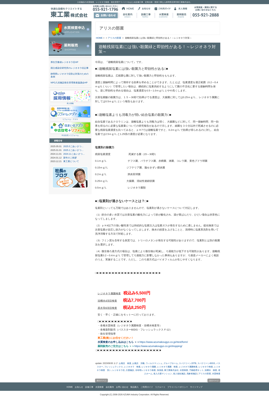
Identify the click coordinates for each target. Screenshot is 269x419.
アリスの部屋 (114, 38)
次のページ (214, 380)
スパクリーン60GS (206, 363)
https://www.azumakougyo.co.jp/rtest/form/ (163, 341)
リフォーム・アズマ (70, 118)
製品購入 (134, 387)
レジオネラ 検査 (132, 367)
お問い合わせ (122, 387)
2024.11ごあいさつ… (74, 154)
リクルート (160, 387)
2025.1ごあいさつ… (73, 150)
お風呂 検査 (125, 363)
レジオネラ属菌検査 (188, 367)
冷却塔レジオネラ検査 (145, 370)
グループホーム (170, 363)
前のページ (101, 380)
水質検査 (184, 370)
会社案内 (110, 387)
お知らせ (79, 387)
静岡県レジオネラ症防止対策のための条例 (70, 75)
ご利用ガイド (147, 387)
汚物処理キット (196, 370)
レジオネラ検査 (205, 367)
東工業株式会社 (171, 370)
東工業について (71, 161)
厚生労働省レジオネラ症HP (64, 62)
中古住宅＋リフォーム (70, 134)
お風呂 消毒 (138, 363)
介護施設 (130, 370)
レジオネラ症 (118, 370)
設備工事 (89, 387)
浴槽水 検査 (211, 370)
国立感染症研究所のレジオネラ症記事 (70, 68)
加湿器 (160, 370)
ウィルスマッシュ (154, 363)
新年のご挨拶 (70, 157)
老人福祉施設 (179, 373)
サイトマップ (196, 387)
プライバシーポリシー (177, 387)
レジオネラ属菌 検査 (167, 367)
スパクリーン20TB (187, 363)
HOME (99, 38)
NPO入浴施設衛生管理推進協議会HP (69, 82)
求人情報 (70, 102)
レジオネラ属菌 (149, 367)
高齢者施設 (192, 373)
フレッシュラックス (113, 367)
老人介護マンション (162, 373)
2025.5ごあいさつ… (73, 146)
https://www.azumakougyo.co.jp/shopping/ (158, 346)
